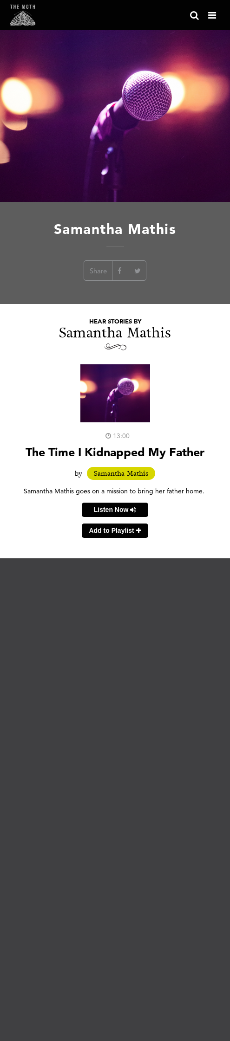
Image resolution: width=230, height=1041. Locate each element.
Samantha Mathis (121, 473)
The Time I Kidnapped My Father (115, 452)
